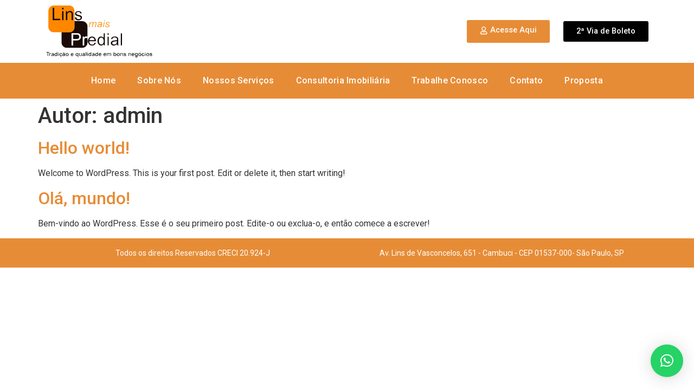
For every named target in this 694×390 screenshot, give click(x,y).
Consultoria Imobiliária (343, 80)
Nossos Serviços (238, 80)
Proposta (583, 80)
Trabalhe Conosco (450, 80)
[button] (667, 360)
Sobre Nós (159, 80)
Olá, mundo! (84, 198)
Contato (526, 80)
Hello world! (84, 148)
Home (103, 80)
